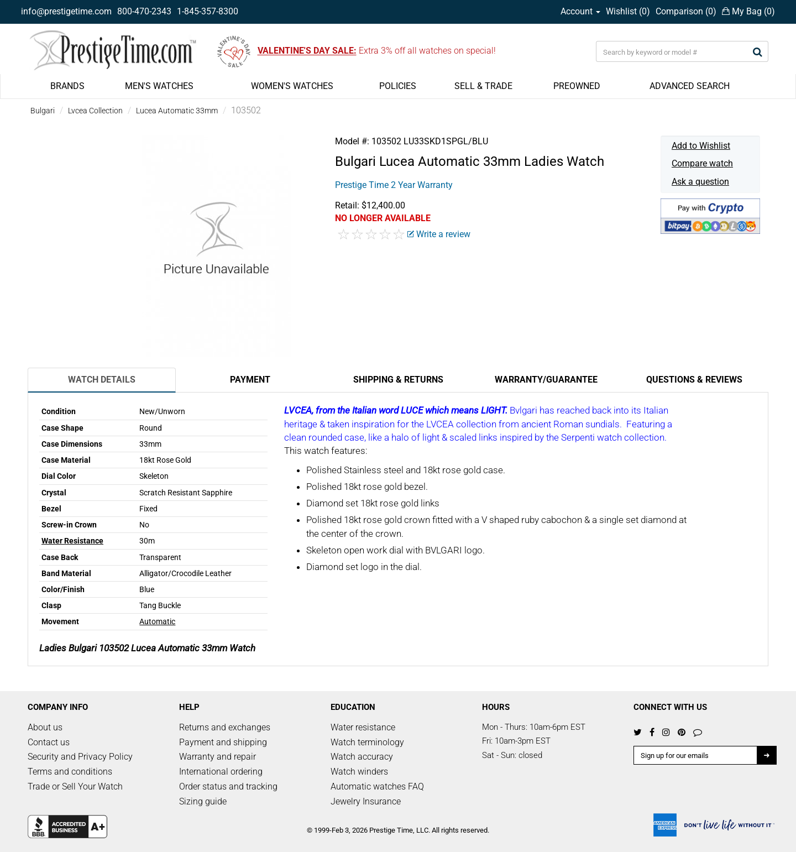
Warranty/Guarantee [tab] (546, 379)
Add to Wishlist (701, 145)
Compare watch (702, 163)
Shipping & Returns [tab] (398, 379)
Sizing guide (203, 801)
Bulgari (42, 110)
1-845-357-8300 (207, 11)
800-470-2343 (144, 11)
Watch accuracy (362, 756)
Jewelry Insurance (366, 801)
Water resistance (363, 727)
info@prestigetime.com (66, 11)
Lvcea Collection (95, 110)
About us (45, 727)
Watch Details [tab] (101, 379)
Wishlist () (628, 11)
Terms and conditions (70, 771)
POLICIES (397, 86)
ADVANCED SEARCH (690, 86)
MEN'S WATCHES (159, 86)
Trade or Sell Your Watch (75, 786)
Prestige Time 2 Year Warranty (394, 185)
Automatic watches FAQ (377, 786)
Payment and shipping (223, 742)
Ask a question (700, 181)
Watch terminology (367, 742)
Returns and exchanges (224, 727)
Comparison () (686, 11)
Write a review (438, 234)
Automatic (157, 621)
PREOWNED (576, 86)
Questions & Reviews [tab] (694, 379)
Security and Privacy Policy (80, 756)
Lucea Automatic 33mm (177, 110)
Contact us (49, 742)
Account (580, 11)
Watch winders (359, 771)
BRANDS (67, 86)
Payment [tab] (250, 379)
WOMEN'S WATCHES (292, 86)
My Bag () (748, 11)
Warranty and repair (217, 756)
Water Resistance (72, 540)
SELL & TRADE (483, 86)
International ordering (221, 771)
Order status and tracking (228, 786)
